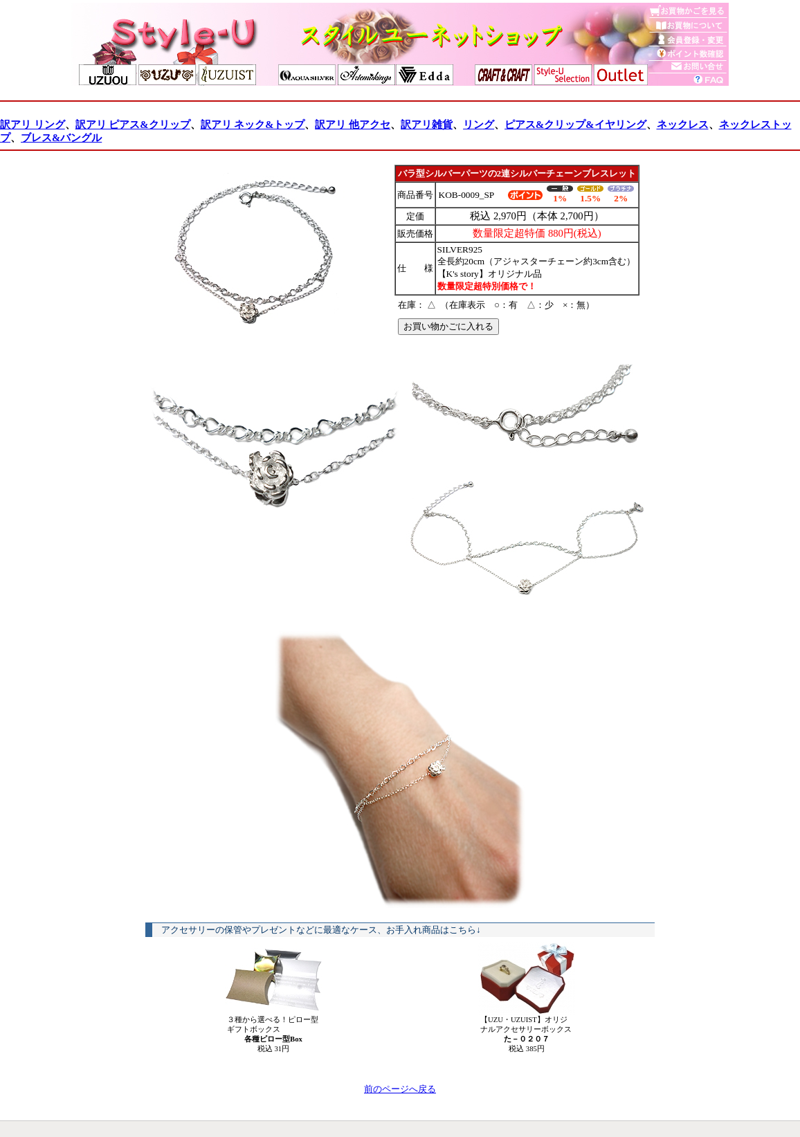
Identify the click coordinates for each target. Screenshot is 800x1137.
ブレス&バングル (61, 137)
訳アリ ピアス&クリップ (132, 124)
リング (478, 124)
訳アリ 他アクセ (352, 124)
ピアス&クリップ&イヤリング (575, 124)
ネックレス (683, 124)
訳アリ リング (32, 124)
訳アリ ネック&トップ (253, 124)
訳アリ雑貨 (427, 124)
